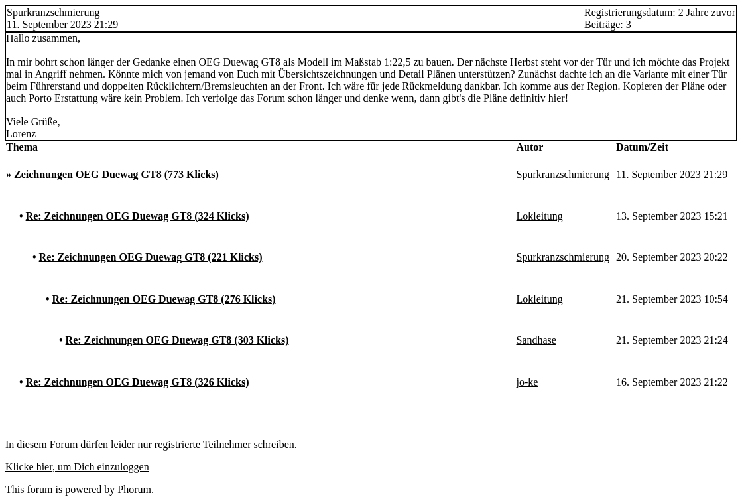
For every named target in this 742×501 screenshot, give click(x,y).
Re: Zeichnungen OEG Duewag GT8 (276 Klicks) (164, 299)
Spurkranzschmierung (53, 12)
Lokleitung (540, 216)
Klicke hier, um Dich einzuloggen (77, 466)
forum (39, 489)
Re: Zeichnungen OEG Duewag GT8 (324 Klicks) (137, 216)
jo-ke (527, 382)
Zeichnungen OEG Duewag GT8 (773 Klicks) (116, 174)
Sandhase (536, 340)
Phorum (134, 489)
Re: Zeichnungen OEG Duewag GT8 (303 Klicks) (177, 340)
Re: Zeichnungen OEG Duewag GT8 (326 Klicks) (137, 382)
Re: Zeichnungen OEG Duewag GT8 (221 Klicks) (151, 257)
